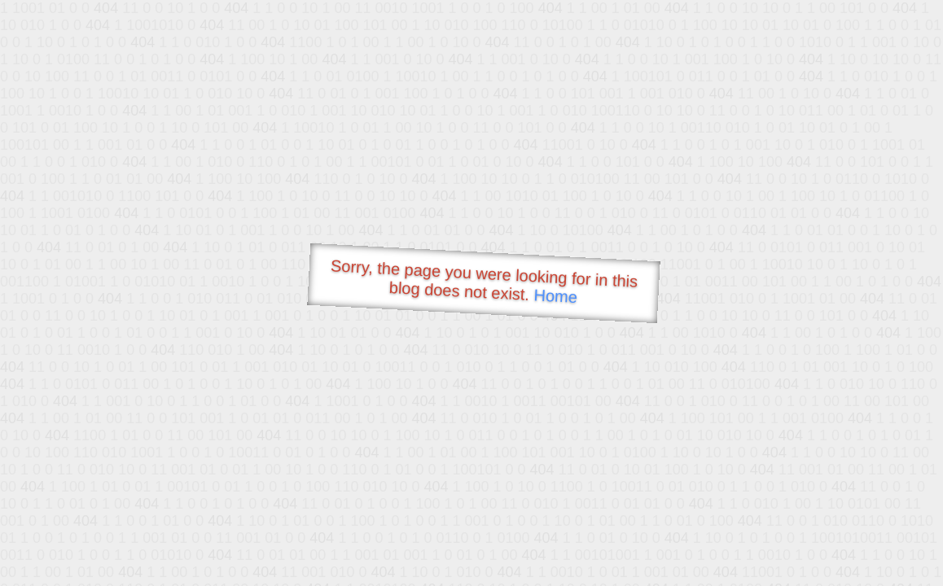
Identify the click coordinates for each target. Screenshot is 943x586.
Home (555, 296)
